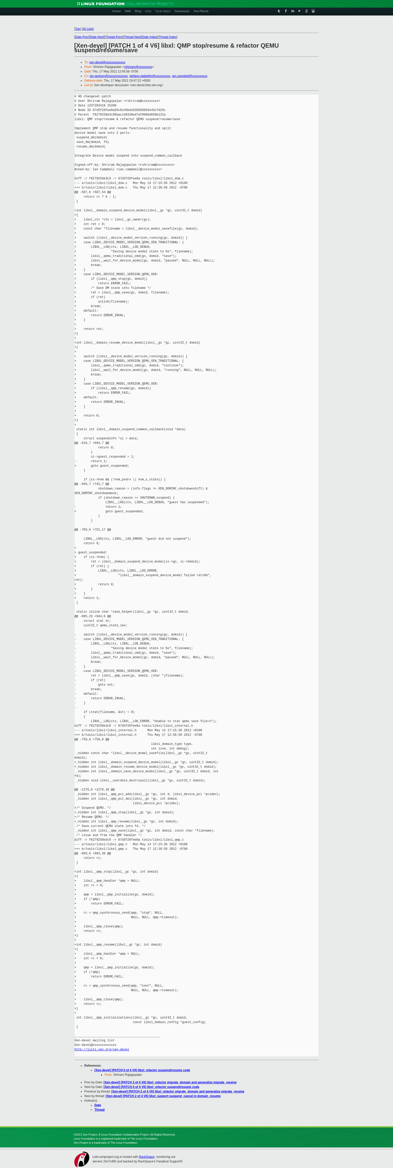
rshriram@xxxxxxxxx (138, 67)
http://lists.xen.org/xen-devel (101, 1049)
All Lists (88, 29)
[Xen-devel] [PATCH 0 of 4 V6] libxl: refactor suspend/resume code (142, 1070)
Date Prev (81, 37)
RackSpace (146, 1157)
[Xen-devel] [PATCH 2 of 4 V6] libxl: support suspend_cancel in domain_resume (163, 1096)
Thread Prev (113, 37)
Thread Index (168, 37)
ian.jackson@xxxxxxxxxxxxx (109, 76)
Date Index (149, 37)
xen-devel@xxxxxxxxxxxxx (107, 62)
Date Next (97, 37)
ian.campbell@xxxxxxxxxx (189, 76)
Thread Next (132, 37)
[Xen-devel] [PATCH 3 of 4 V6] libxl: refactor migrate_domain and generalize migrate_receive (170, 1082)
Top (77, 29)
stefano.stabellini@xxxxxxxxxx (149, 76)
